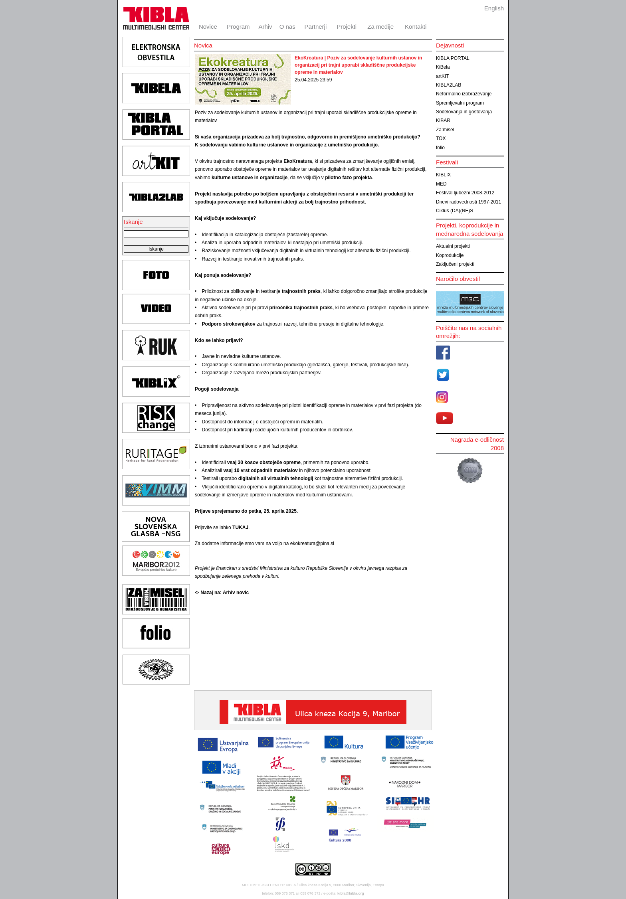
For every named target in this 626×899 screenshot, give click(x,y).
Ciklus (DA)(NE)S (454, 210)
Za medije (380, 26)
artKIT (442, 76)
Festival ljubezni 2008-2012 (465, 193)
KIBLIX (443, 175)
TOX (441, 138)
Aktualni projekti (453, 246)
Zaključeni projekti (455, 264)
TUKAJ (240, 527)
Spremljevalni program (460, 103)
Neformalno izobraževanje (463, 94)
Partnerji (315, 26)
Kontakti (415, 26)
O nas (287, 26)
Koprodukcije (450, 255)
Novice (208, 26)
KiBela (443, 67)
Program (238, 26)
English (494, 8)
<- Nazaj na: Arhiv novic (222, 592)
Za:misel (445, 129)
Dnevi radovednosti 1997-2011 (468, 202)
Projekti (347, 26)
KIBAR (443, 120)
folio (440, 147)
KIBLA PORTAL (453, 58)
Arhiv (265, 26)
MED (441, 184)
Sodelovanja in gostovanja (464, 112)
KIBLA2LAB (448, 85)
